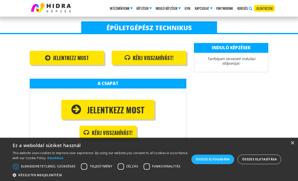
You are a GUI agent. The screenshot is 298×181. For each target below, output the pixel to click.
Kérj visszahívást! (149, 58)
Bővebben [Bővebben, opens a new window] (55, 158)
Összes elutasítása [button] (259, 159)
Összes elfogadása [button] (213, 159)
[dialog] (149, 159)
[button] (121, 8)
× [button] (292, 143)
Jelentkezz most (67, 58)
